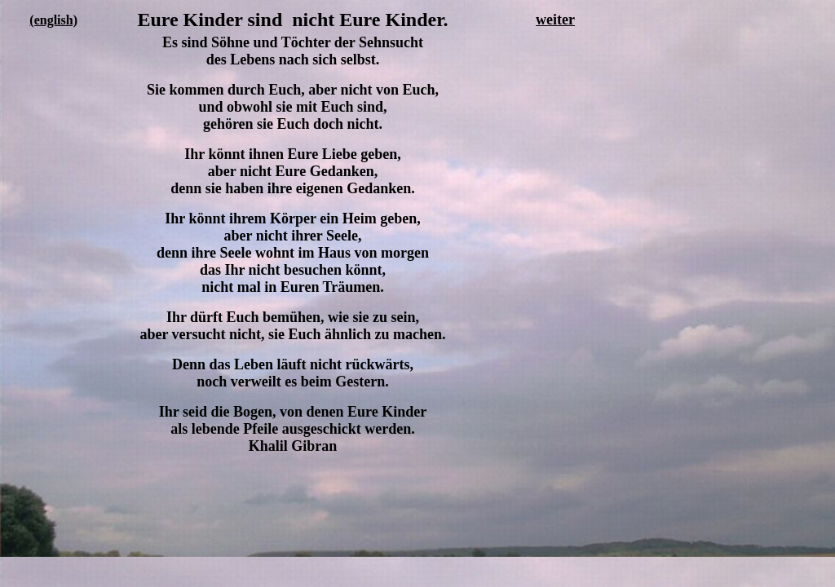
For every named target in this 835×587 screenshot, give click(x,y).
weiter (555, 19)
